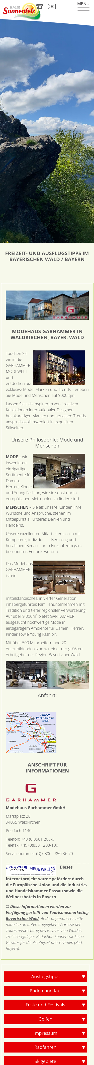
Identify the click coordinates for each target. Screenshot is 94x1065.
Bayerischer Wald (22, 895)
